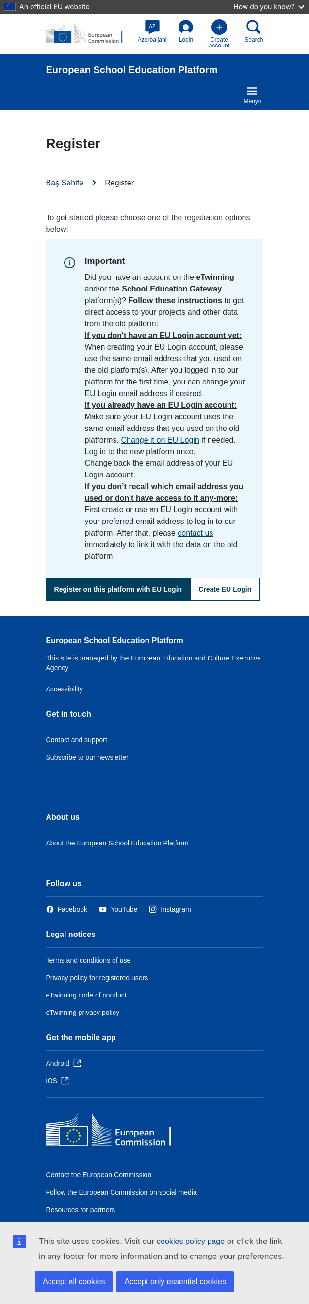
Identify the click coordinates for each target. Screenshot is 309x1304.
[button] (152, 31)
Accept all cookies (74, 1281)
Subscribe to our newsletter (87, 757)
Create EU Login (224, 589)
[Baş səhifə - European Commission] (116, 1132)
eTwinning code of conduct (86, 995)
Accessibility (64, 689)
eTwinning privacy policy (82, 1012)
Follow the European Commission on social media (121, 1192)
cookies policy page (191, 1241)
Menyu (252, 95)
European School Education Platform (114, 640)
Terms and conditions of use (88, 960)
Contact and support (76, 740)
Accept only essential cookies (175, 1281)
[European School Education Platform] (89, 34)
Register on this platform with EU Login (118, 589)
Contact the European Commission (99, 1175)
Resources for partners (80, 1209)
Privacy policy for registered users (97, 978)
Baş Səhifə (65, 183)
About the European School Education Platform (117, 843)
